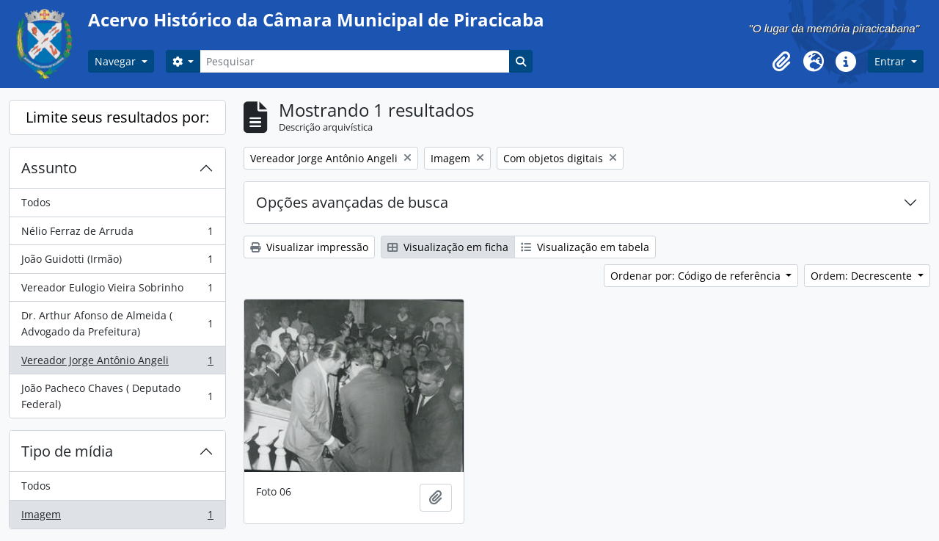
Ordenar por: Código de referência (696, 276)
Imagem (117, 517)
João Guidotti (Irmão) (117, 262)
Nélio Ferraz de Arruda (117, 234)
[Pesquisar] (354, 61)
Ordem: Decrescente (863, 276)
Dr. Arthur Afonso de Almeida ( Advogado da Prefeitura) (117, 323)
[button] (781, 62)
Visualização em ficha (447, 247)
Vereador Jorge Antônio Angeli (117, 363)
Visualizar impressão (309, 247)
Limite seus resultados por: (117, 117)
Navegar (117, 61)
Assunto (49, 168)
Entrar (891, 61)
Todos (36, 202)
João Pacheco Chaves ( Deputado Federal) (117, 396)
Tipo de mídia (67, 451)
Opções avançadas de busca (352, 202)
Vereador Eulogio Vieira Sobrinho (117, 291)
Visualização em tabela (585, 247)
